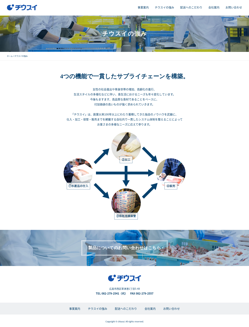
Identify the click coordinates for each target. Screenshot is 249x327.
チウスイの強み (164, 7)
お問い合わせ (233, 7)
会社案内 (213, 7)
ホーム (10, 56)
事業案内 (143, 7)
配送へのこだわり (191, 7)
